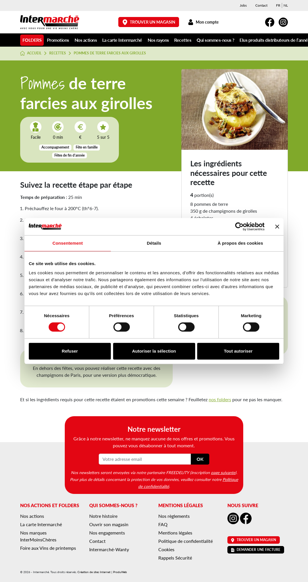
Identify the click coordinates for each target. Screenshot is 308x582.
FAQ (163, 524)
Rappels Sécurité (175, 557)
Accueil (30, 53)
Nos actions (86, 40)
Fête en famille (87, 147)
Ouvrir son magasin (108, 524)
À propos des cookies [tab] (240, 243)
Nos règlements (174, 516)
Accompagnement (55, 147)
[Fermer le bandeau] (277, 227)
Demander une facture (255, 549)
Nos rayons (158, 40)
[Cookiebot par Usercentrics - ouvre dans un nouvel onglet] (239, 226)
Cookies (166, 549)
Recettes (182, 40)
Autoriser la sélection (154, 351)
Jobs (243, 5)
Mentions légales (175, 532)
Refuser (70, 351)
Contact (261, 5)
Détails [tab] (154, 243)
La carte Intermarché (122, 40)
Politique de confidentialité (185, 541)
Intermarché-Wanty (109, 549)
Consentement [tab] (67, 243)
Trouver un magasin (149, 22)
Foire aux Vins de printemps (48, 548)
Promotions (58, 40)
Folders (32, 40)
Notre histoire (103, 516)
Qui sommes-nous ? (215, 40)
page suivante (223, 472)
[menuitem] (278, 5)
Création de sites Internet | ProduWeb (102, 571)
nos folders (220, 399)
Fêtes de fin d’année (69, 155)
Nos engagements (107, 532)
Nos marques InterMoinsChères (38, 536)
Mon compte (203, 22)
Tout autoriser (238, 351)
